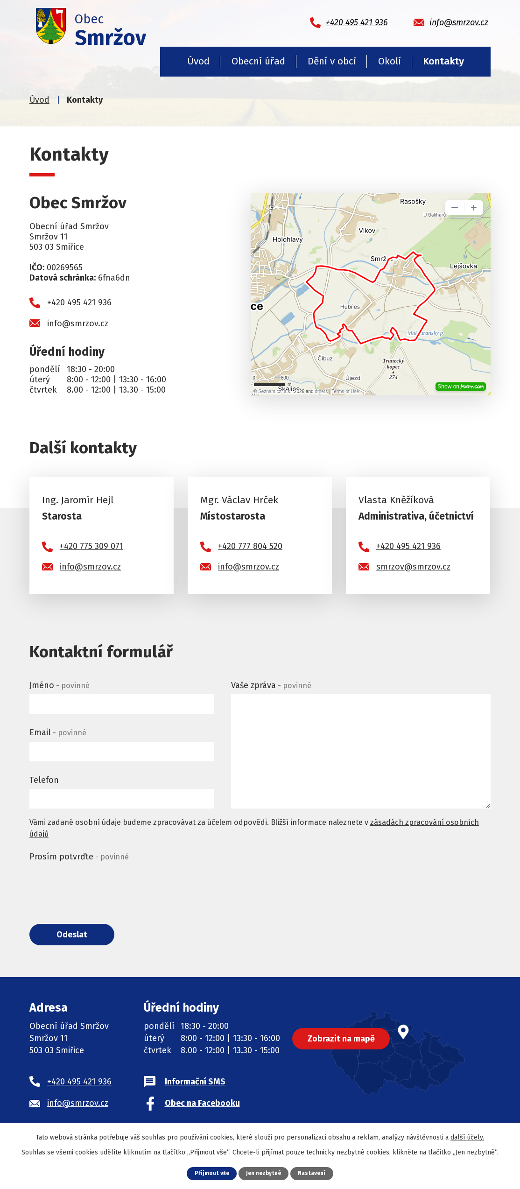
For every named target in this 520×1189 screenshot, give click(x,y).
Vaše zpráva (271, 685)
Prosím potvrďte (79, 856)
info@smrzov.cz (77, 323)
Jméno (59, 685)
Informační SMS (195, 1083)
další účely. (467, 1137)
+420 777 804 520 (250, 546)
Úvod (198, 61)
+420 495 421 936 (79, 302)
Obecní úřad (258, 61)
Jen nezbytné (263, 1172)
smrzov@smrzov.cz (413, 567)
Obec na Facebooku (202, 1105)
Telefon (44, 780)
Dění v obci (332, 61)
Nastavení (315, 1172)
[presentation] (100, 884)
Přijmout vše (208, 1172)
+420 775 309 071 (91, 546)
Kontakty (443, 61)
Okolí (389, 61)
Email (57, 732)
